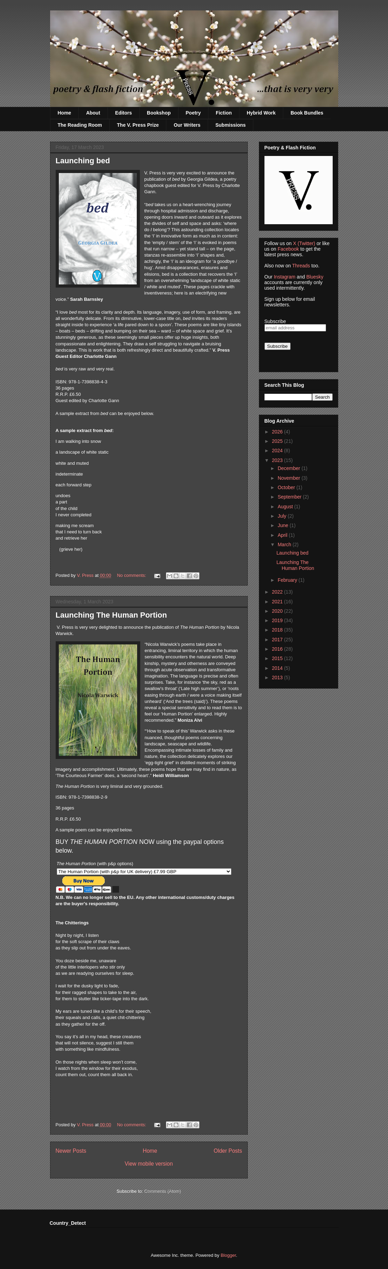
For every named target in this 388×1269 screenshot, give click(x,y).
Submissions (230, 125)
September (290, 497)
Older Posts (228, 1151)
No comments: (132, 575)
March (285, 544)
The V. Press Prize (138, 125)
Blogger (228, 1255)
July (283, 516)
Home (64, 113)
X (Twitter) (304, 243)
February (288, 580)
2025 (278, 441)
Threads (301, 265)
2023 (278, 460)
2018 (278, 630)
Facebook (288, 249)
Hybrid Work (261, 113)
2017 (278, 639)
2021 (278, 601)
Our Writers (187, 125)
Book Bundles (307, 113)
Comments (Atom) (162, 1191)
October (287, 487)
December (289, 468)
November (289, 478)
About (93, 113)
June (284, 525)
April (283, 535)
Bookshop (159, 113)
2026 (278, 431)
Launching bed (83, 160)
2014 (278, 668)
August (286, 506)
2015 (278, 658)
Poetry (193, 113)
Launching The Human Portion (111, 615)
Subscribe (275, 321)
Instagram (284, 277)
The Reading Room (80, 125)
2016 (278, 649)
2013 (278, 677)
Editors (123, 113)
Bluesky (314, 277)
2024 (278, 450)
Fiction (224, 113)
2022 (278, 592)
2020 (278, 611)
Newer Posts (71, 1151)
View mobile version (149, 1164)
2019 (278, 620)
